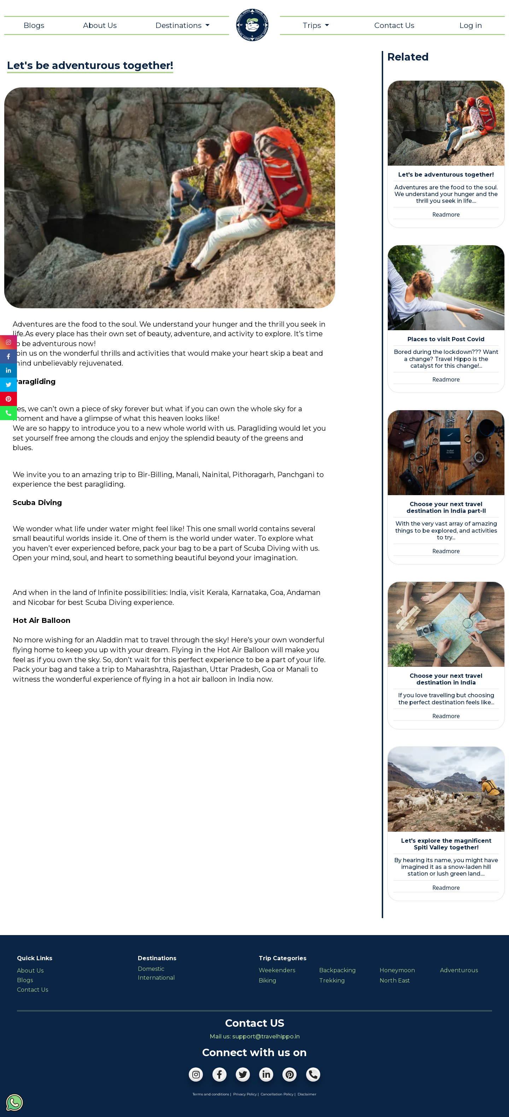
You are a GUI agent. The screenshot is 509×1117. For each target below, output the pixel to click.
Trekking (332, 980)
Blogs (34, 25)
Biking (267, 980)
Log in (471, 25)
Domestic (151, 969)
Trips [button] (313, 25)
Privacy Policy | (246, 1094)
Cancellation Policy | (278, 1094)
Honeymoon (397, 970)
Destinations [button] (179, 25)
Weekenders (277, 970)
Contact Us (394, 25)
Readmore (446, 214)
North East (395, 980)
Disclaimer (307, 1094)
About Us (100, 25)
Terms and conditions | (212, 1094)
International (156, 977)
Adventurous (459, 970)
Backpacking (337, 970)
